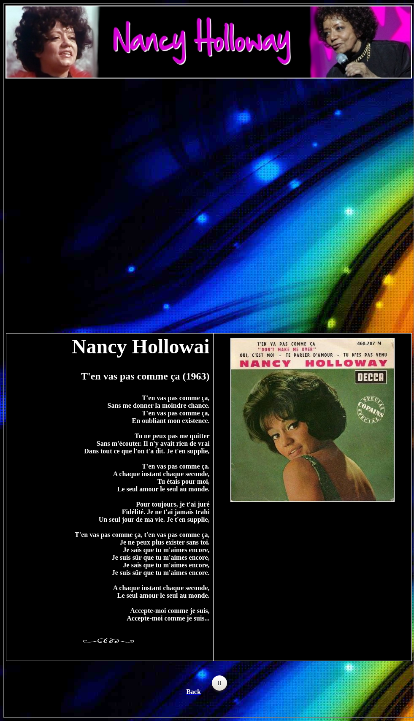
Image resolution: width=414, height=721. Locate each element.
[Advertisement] (208, 146)
